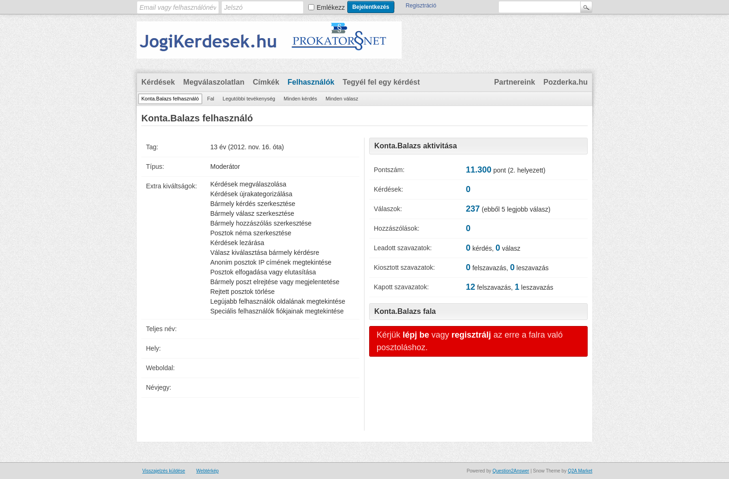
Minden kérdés (300, 98)
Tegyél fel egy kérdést (381, 82)
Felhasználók (311, 82)
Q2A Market (580, 470)
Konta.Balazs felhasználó (170, 98)
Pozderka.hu (565, 82)
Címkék (266, 82)
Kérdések (158, 82)
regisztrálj (471, 334)
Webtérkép (207, 470)
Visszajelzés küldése (163, 470)
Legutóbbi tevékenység (249, 98)
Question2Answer (510, 470)
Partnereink (514, 82)
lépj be (416, 334)
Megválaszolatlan (214, 82)
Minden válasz (341, 98)
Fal (210, 98)
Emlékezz (331, 7)
